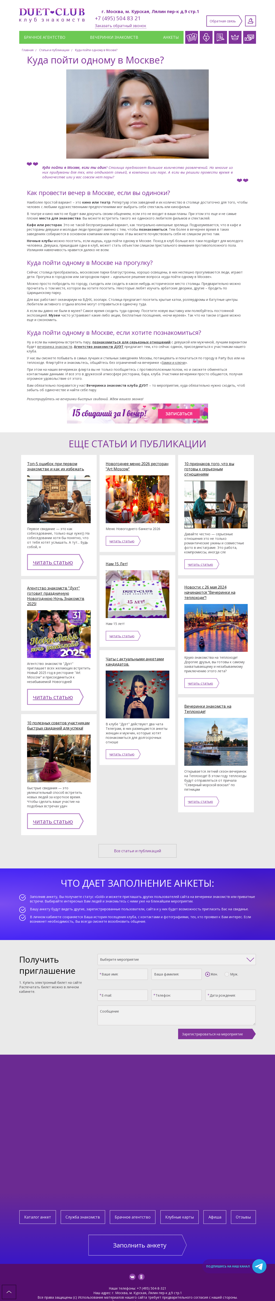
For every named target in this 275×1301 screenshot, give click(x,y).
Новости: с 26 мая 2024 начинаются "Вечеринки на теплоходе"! (209, 592)
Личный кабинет (251, 21)
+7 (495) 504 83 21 (118, 18)
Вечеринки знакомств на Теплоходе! (207, 709)
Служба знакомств (83, 1199)
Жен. (213, 956)
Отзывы (243, 1199)
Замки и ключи (173, 362)
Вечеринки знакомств (114, 37)
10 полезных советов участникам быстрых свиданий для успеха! (58, 713)
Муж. (232, 956)
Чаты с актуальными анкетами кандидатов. (135, 661)
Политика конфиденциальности (137, 1283)
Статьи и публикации (54, 50)
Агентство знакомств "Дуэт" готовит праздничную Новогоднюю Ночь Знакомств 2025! (55, 589)
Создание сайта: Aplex (137, 1288)
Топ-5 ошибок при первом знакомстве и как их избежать (55, 466)
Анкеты (171, 37)
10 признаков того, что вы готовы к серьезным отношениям (209, 469)
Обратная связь (223, 21)
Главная (27, 50)
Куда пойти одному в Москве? (96, 50)
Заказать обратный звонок (120, 25)
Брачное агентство (44, 37)
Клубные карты (179, 1199)
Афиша (215, 1199)
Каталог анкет (37, 1199)
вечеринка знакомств (54, 346)
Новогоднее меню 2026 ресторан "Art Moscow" (137, 466)
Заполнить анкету (139, 1227)
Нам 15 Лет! (117, 563)
